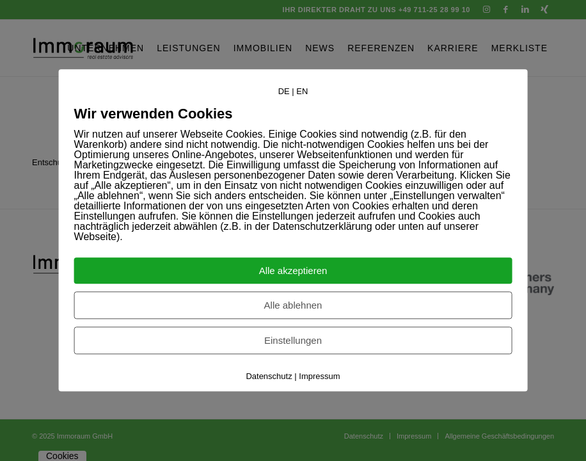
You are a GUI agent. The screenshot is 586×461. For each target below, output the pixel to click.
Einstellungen (293, 341)
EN (302, 91)
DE (284, 91)
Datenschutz (269, 377)
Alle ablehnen (293, 305)
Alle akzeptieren (293, 271)
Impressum (319, 377)
